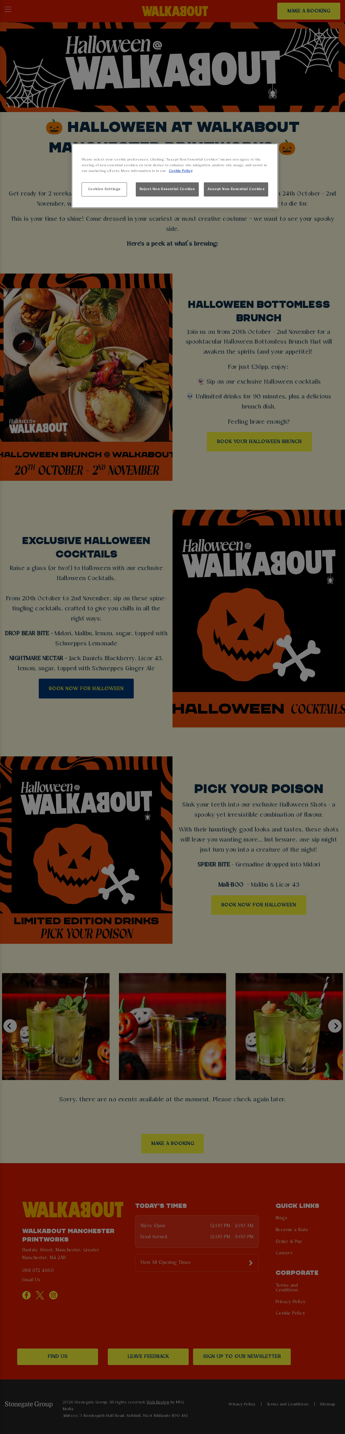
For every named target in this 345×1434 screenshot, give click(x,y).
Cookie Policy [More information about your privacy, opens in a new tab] (180, 171)
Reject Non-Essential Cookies (167, 189)
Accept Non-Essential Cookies (236, 189)
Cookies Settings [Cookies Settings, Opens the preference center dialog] (104, 189)
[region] (174, 175)
